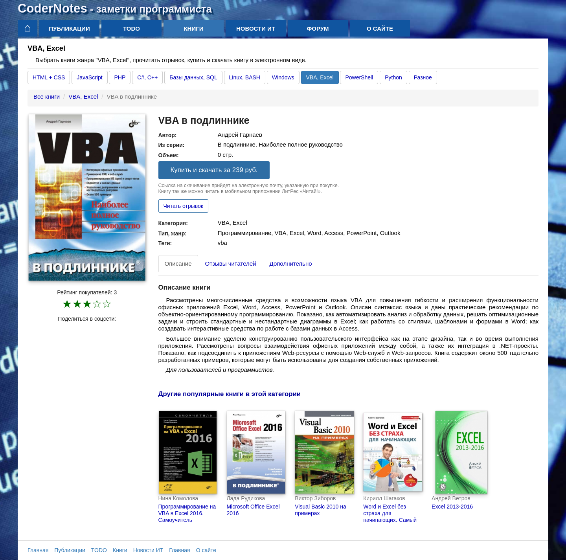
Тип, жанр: (172, 233)
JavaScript (89, 77)
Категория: (173, 223)
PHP (119, 77)
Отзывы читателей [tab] (230, 263)
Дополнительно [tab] (291, 263)
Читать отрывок (183, 206)
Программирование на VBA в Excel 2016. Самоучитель (187, 513)
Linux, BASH (244, 77)
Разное (423, 77)
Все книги (46, 96)
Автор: (167, 135)
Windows (283, 77)
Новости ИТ (255, 28)
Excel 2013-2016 (452, 506)
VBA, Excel (320, 77)
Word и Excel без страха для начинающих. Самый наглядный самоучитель (390, 519)
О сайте (380, 28)
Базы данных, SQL (193, 77)
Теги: (165, 243)
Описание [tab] (178, 263)
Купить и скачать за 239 (214, 170)
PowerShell (359, 77)
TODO (131, 28)
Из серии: (171, 145)
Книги (193, 28)
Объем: (168, 155)
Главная (38, 550)
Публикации (69, 28)
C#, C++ (147, 77)
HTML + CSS (49, 77)
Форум (318, 28)
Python (393, 77)
